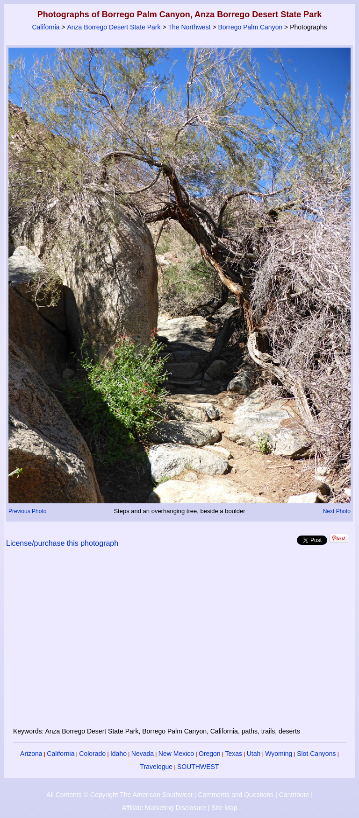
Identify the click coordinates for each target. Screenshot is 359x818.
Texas (233, 753)
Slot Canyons (316, 753)
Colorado (92, 753)
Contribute (294, 794)
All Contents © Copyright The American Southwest (119, 794)
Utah (254, 753)
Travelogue (156, 766)
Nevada (142, 753)
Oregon (210, 753)
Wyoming (278, 753)
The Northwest (189, 27)
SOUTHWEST (198, 766)
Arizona (31, 753)
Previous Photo (27, 511)
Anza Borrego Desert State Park (114, 27)
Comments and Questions (235, 794)
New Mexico (176, 753)
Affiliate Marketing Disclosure (164, 807)
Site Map (224, 807)
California (45, 27)
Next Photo (337, 511)
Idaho (118, 753)
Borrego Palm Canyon (250, 27)
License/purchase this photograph (62, 543)
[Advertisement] (180, 643)
